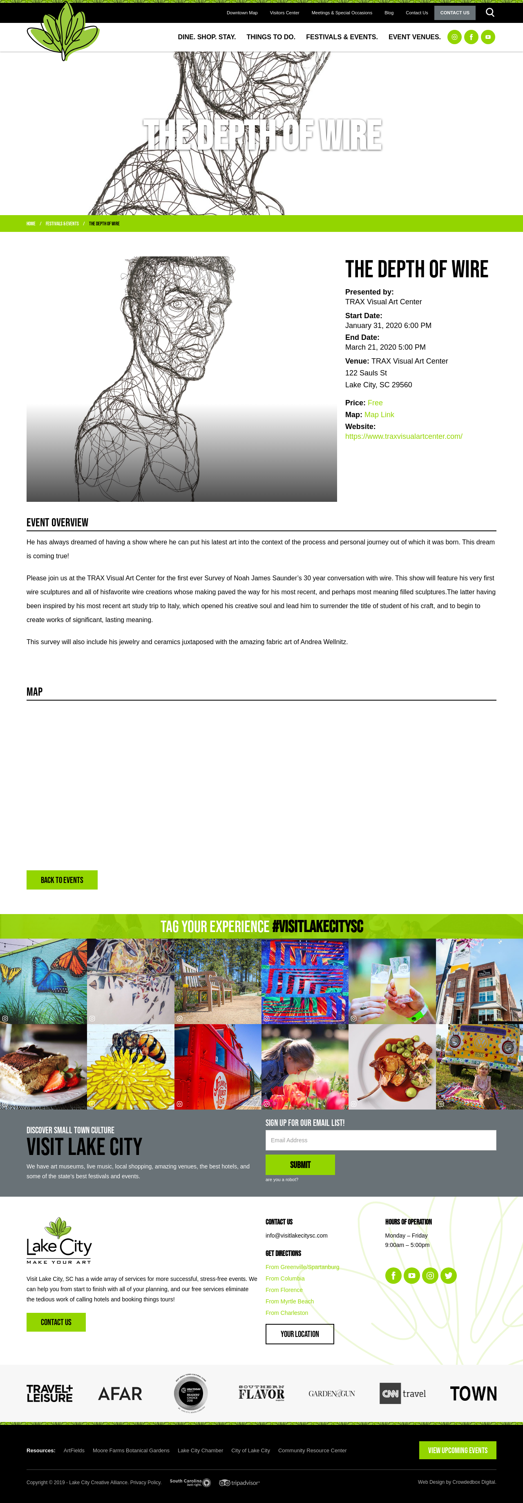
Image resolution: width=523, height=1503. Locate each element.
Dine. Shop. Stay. (207, 37)
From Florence (284, 1290)
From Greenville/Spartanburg (303, 1267)
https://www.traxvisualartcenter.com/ (404, 436)
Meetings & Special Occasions (342, 12)
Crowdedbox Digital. (474, 1482)
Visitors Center (284, 12)
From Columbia (285, 1278)
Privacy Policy (145, 1482)
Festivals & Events (62, 223)
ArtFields (74, 1450)
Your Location (300, 1334)
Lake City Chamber (200, 1450)
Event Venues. (415, 37)
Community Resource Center (312, 1450)
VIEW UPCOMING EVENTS (457, 1450)
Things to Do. (271, 37)
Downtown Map (242, 12)
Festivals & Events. (342, 37)
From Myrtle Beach (290, 1301)
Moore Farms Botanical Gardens (131, 1450)
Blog (388, 12)
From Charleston (287, 1313)
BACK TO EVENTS (62, 880)
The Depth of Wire (104, 223)
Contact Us (417, 12)
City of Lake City (250, 1450)
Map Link (379, 415)
